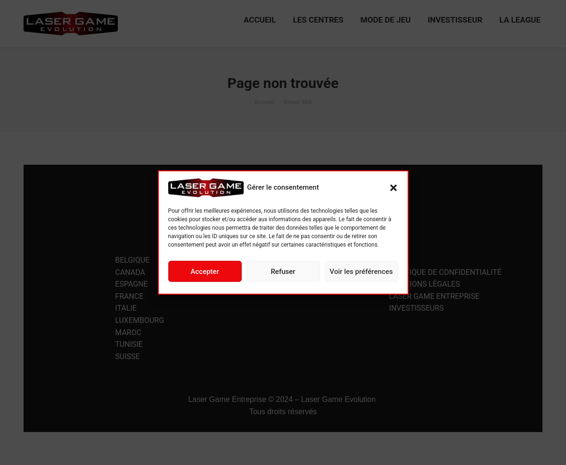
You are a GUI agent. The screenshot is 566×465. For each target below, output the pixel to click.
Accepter (204, 271)
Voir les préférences (361, 271)
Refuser (283, 271)
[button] (393, 187)
